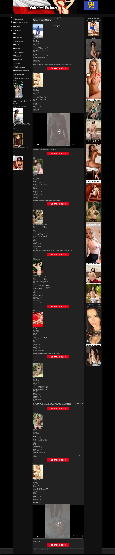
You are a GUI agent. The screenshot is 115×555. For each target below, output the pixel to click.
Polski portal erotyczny (37, 18)
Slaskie (45, 18)
